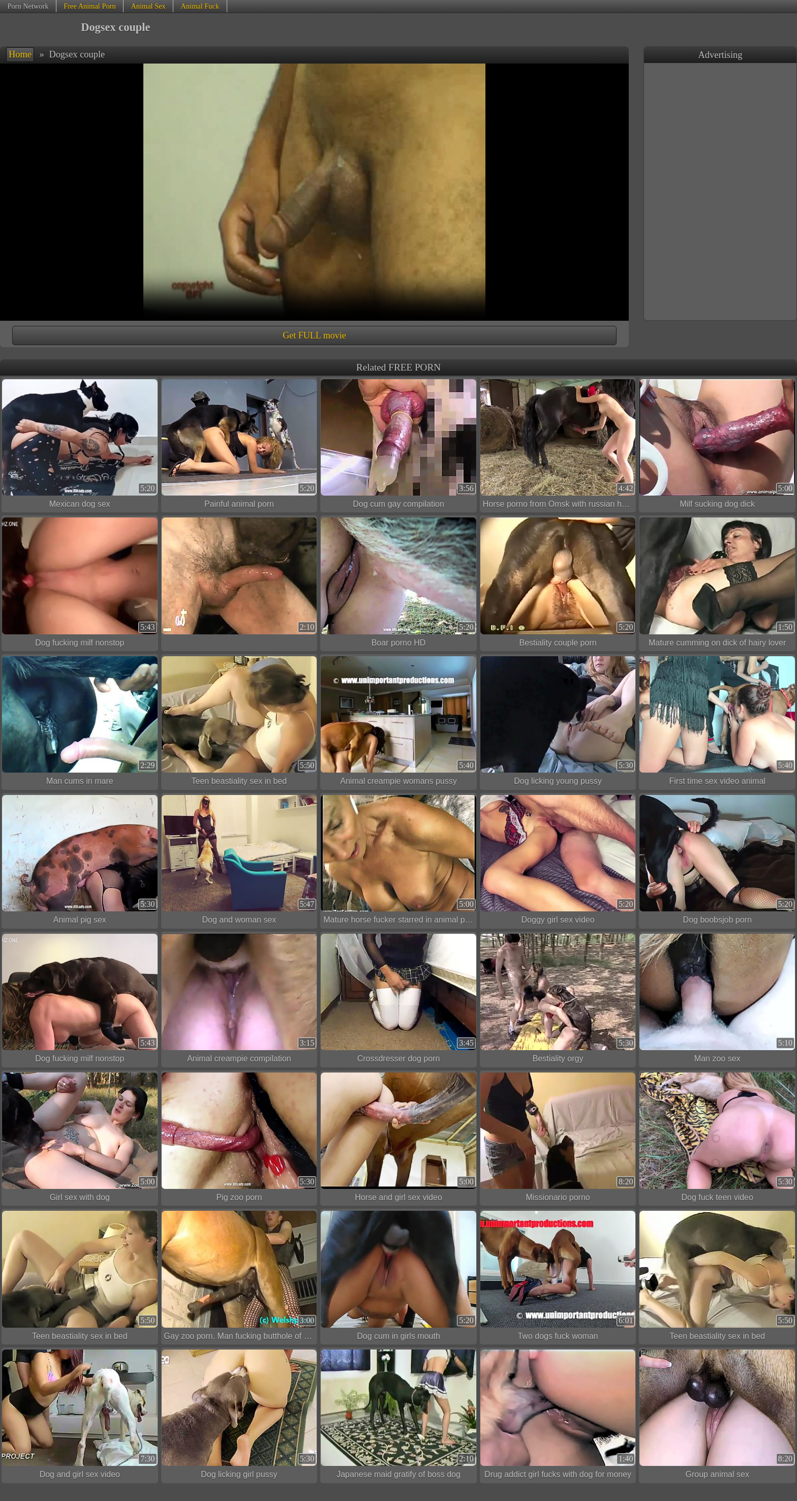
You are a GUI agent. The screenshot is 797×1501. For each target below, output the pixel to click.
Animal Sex (148, 6)
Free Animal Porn (89, 6)
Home (20, 54)
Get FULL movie (314, 335)
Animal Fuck (200, 6)
